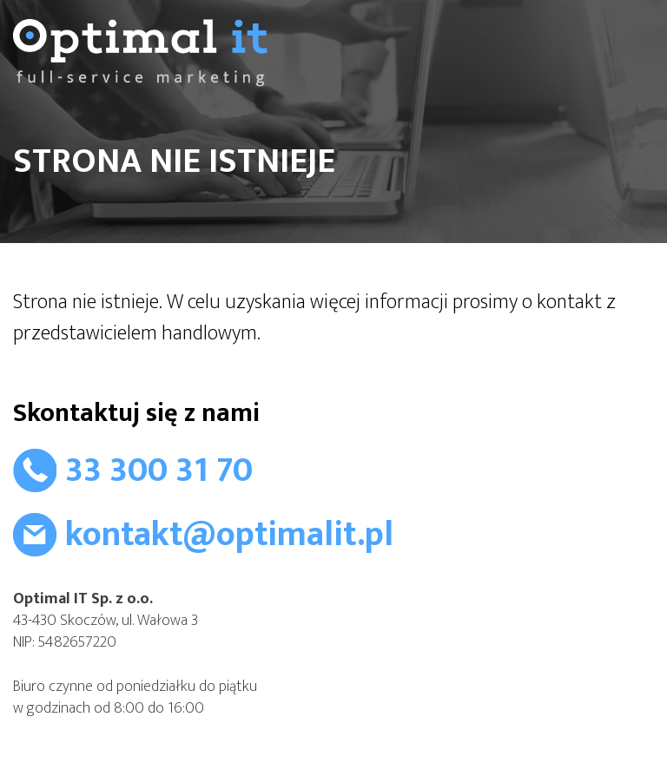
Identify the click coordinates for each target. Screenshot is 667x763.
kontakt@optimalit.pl (229, 534)
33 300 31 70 (159, 470)
